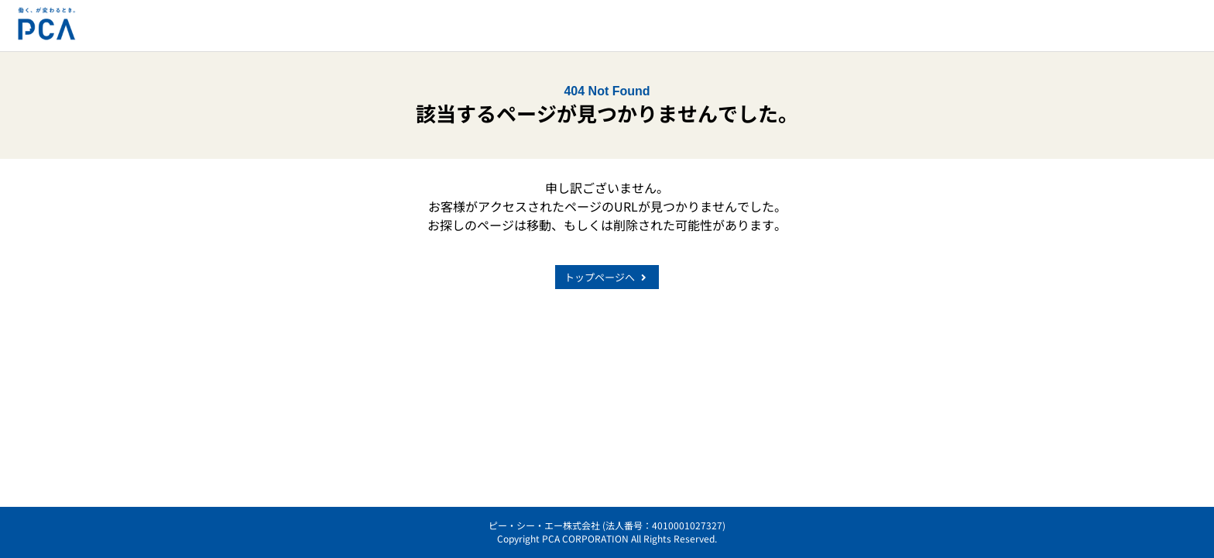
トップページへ (607, 277)
